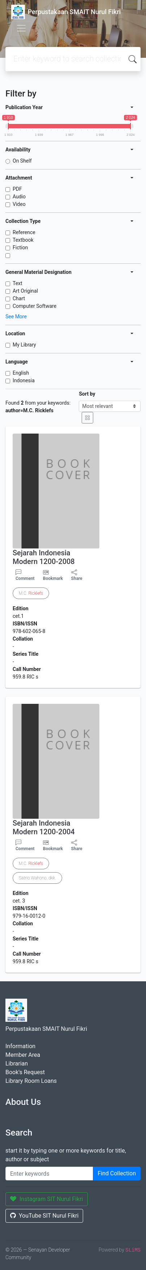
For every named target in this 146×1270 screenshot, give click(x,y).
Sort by (87, 394)
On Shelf (22, 161)
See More (16, 316)
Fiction (20, 247)
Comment (25, 575)
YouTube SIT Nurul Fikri (44, 1215)
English (21, 373)
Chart (19, 298)
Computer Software (34, 306)
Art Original (25, 291)
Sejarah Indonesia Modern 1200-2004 (44, 827)
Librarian (16, 1063)
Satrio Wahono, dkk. (37, 878)
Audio (19, 196)
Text (17, 283)
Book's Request (25, 1072)
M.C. (31, 593)
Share (76, 575)
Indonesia (24, 380)
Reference (24, 232)
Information (20, 1046)
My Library (24, 345)
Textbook (23, 240)
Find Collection (117, 1173)
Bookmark (53, 578)
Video (19, 204)
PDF (17, 189)
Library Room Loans (31, 1080)
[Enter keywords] (49, 1173)
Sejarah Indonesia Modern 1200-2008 (44, 557)
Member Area (22, 1054)
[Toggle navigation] (21, 28)
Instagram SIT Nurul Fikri (46, 1199)
